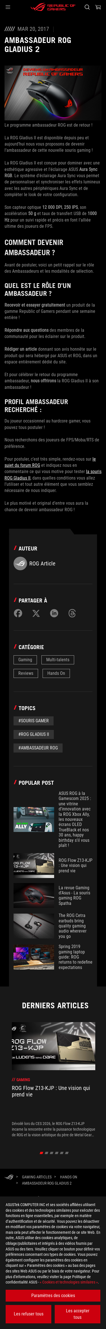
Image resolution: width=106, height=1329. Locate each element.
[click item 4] (62, 1153)
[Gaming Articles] (37, 1177)
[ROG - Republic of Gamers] (53, 7)
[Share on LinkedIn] (54, 613)
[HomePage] (9, 1177)
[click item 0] (41, 1153)
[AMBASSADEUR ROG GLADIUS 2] (47, 1183)
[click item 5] (67, 1153)
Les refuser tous (28, 1314)
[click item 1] (46, 1153)
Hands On (56, 673)
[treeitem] (53, 1079)
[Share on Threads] (72, 613)
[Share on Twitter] (36, 613)
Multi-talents (57, 659)
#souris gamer (33, 720)
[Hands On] (68, 1177)
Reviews (25, 673)
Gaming (25, 659)
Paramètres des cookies (53, 1295)
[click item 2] (52, 1153)
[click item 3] (57, 1153)
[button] (8, 7)
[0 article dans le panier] (98, 7)
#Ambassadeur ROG (38, 748)
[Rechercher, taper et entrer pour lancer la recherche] (86, 7)
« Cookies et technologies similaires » (69, 1282)
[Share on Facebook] (18, 613)
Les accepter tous (77, 1314)
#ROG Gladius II (33, 734)
